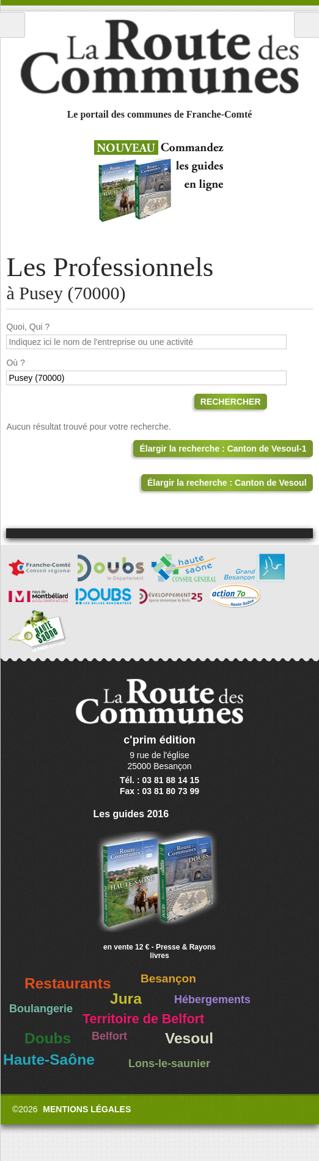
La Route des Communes (159, 57)
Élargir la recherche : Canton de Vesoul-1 (222, 448)
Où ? (15, 362)
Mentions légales (87, 1109)
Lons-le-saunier (169, 1063)
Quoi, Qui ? (28, 327)
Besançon (168, 978)
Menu (12, 25)
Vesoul (189, 1038)
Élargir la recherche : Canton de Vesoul (227, 483)
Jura (126, 998)
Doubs (47, 1038)
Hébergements (212, 999)
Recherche (306, 25)
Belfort (109, 1036)
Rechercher (230, 402)
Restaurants (67, 983)
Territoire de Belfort (143, 1019)
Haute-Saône (49, 1059)
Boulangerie (41, 1009)
